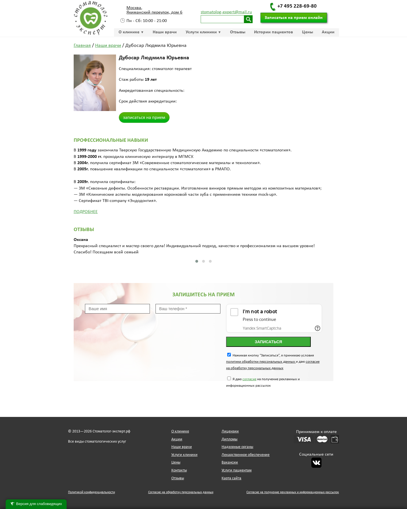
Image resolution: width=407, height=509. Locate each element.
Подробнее (86, 212)
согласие (249, 379)
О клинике (129, 32)
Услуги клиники (201, 32)
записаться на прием (144, 117)
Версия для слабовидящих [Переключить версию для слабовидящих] (36, 504)
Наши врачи (165, 32)
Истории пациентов (273, 32)
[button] (196, 261)
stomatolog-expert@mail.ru (226, 12)
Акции (328, 32)
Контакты (179, 470)
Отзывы (237, 32)
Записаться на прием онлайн (294, 18)
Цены (307, 32)
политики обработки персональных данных (261, 362)
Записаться (268, 342)
